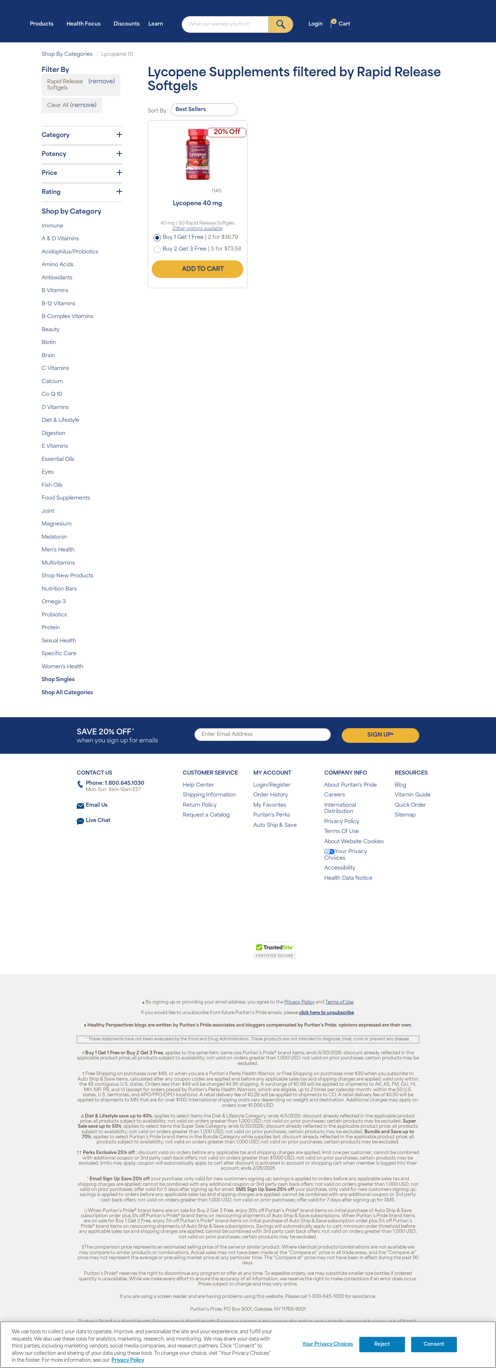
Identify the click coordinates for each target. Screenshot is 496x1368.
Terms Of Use (341, 831)
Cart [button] (340, 24)
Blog (400, 785)
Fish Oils (52, 485)
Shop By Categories (67, 54)
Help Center (198, 785)
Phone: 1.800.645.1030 (115, 783)
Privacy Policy (341, 822)
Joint (48, 511)
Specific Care (59, 654)
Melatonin (54, 537)
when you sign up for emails (117, 736)
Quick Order (410, 805)
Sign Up (380, 735)
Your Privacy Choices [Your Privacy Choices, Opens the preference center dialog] (327, 1344)
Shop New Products (67, 576)
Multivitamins (58, 563)
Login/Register (272, 785)
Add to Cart (197, 269)
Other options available (198, 229)
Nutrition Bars (59, 589)
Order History (270, 795)
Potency (82, 154)
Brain (48, 356)
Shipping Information (209, 795)
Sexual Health (59, 641)
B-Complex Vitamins (67, 317)
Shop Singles (58, 680)
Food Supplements (66, 498)
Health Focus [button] (86, 24)
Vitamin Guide (413, 795)
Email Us (96, 805)
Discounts (127, 24)
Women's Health (62, 667)
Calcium (52, 382)
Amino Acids (57, 265)
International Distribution (340, 809)
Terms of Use (339, 1002)
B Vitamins (55, 291)
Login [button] (317, 24)
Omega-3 (54, 602)
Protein (51, 628)
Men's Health (58, 550)
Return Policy (200, 805)
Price (82, 173)
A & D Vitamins (60, 239)
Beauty (51, 330)
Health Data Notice (348, 878)
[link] (218, 954)
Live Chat (98, 821)
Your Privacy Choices (345, 855)
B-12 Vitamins (58, 304)
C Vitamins (55, 368)
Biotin (49, 342)
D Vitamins (55, 407)
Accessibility (339, 868)
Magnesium (57, 524)
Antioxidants (57, 278)
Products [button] (44, 24)
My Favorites (269, 805)
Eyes (48, 472)
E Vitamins (55, 446)
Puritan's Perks (271, 815)
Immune (52, 226)
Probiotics (54, 615)
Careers (334, 795)
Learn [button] (157, 24)
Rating (82, 192)
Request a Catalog (206, 815)
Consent (434, 1344)
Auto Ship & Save (275, 825)
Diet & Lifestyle (60, 420)
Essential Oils (58, 459)
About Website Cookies (354, 842)
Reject (382, 1344)
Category (82, 135)
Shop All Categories (67, 693)
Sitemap (405, 815)
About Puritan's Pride (350, 785)
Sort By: (158, 111)
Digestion (53, 433)
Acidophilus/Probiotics (70, 252)
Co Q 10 (52, 394)
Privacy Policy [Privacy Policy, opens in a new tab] (127, 1360)
